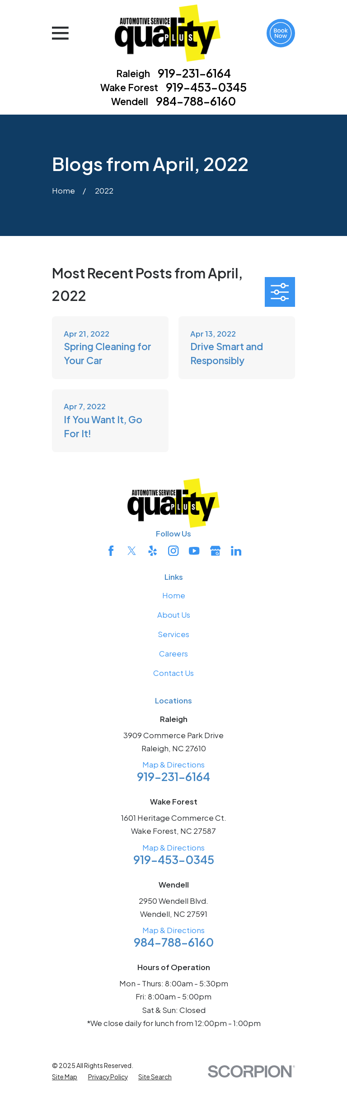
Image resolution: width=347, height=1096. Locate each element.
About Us (173, 615)
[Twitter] (132, 551)
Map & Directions (173, 764)
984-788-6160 (196, 101)
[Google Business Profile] (215, 551)
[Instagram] (173, 551)
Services (173, 634)
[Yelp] (152, 551)
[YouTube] (194, 551)
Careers (173, 653)
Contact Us (173, 673)
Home (173, 595)
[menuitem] (64, 1077)
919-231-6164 (194, 73)
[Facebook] (111, 551)
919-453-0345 (206, 87)
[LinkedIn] (236, 551)
